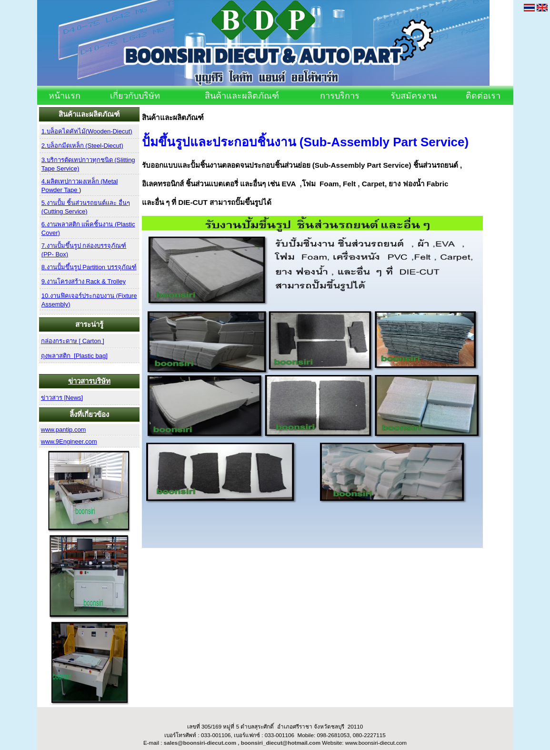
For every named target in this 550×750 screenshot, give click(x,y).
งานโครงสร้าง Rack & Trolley (86, 281)
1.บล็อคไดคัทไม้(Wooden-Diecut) (86, 131)
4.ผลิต (49, 181)
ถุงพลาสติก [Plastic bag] (74, 355)
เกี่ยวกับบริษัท (135, 96)
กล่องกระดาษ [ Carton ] (72, 341)
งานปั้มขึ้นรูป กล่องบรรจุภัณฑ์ (87, 245)
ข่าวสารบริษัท (89, 381)
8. (44, 267)
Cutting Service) (65, 211)
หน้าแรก (64, 96)
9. (44, 281)
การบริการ (340, 96)
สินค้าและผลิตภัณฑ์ (242, 96)
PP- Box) (55, 254)
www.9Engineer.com (69, 441)
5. (44, 202)
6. (44, 224)
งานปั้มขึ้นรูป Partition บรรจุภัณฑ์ (92, 267)
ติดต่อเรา (483, 96)
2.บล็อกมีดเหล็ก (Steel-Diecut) (82, 145)
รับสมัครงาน (413, 96)
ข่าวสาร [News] (62, 397)
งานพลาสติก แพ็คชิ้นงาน (81, 224)
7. (44, 245)
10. (45, 295)
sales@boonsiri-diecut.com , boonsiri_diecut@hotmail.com (242, 743)
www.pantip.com (63, 429)
